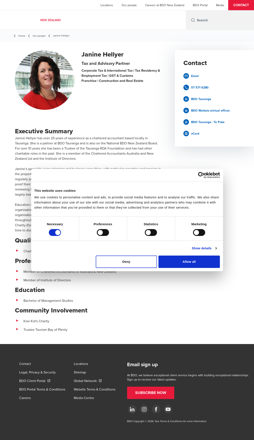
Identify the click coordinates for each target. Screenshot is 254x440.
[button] (241, 5)
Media (220, 5)
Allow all (189, 261)
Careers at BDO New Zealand (164, 5)
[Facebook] (156, 409)
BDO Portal (200, 5)
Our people (129, 5)
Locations (106, 5)
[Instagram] (144, 409)
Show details (202, 248)
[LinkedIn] (132, 409)
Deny (126, 261)
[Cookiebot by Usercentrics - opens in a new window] (201, 175)
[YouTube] (168, 409)
